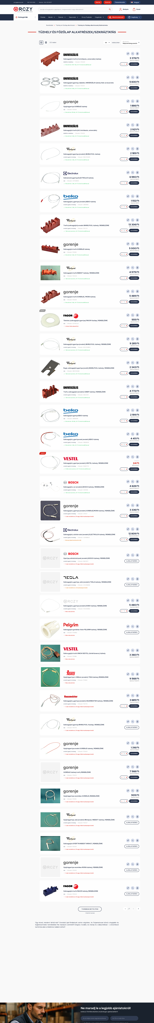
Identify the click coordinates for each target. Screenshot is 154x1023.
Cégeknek (98, 17)
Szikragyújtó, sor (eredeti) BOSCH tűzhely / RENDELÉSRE (88, 487)
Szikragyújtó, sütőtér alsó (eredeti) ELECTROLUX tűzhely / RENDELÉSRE (89, 534)
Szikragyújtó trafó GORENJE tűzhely (81, 249)
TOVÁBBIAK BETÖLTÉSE (92, 909)
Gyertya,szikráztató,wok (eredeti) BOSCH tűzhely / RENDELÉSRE (91, 558)
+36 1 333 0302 (31, 2)
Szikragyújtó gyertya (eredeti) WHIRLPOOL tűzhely (86, 154)
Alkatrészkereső (117, 17)
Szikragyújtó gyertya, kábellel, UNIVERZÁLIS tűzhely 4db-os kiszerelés (93, 83)
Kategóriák (23, 17)
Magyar (136, 2)
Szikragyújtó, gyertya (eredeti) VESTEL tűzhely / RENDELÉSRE (90, 463)
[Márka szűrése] (27, 63)
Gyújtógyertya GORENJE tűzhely (79, 106)
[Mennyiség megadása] (124, 64)
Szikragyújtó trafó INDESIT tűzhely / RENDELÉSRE (86, 273)
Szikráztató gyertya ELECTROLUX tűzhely (83, 178)
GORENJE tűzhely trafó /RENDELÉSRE (81, 772)
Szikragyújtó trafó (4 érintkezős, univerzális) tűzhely (86, 59)
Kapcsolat (72, 17)
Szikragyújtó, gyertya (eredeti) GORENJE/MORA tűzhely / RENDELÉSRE (88, 511)
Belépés (124, 9)
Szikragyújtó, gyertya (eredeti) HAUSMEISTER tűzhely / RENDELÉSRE (92, 701)
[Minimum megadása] (21, 129)
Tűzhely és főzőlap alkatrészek (65, 25)
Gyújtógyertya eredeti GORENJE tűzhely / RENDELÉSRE (88, 748)
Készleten (20, 53)
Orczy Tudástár (87, 17)
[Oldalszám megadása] (125, 909)
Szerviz (107, 2)
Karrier (98, 2)
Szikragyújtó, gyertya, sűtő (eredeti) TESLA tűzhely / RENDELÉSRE (92, 582)
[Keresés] (75, 9)
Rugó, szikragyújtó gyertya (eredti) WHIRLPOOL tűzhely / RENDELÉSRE (88, 368)
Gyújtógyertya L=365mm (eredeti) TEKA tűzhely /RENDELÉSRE (90, 677)
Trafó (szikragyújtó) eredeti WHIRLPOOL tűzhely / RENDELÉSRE (90, 225)
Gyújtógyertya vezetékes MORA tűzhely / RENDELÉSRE (87, 867)
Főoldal (42, 17)
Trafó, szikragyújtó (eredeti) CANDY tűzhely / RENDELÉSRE (89, 392)
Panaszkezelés (120, 2)
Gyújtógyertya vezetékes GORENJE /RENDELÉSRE (86, 796)
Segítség (134, 17)
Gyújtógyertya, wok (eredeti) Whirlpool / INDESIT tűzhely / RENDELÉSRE (93, 820)
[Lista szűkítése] (27, 47)
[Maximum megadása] (34, 129)
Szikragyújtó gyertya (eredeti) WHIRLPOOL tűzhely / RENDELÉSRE (91, 344)
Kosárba (134, 64)
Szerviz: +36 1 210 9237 (45, 2)
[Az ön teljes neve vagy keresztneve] (95, 1018)
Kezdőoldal (49, 25)
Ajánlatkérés (131, 561)
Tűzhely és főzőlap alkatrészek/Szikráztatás (92, 25)
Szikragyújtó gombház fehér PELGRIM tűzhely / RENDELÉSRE (89, 630)
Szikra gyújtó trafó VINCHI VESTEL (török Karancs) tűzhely (89, 653)
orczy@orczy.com (18, 2)
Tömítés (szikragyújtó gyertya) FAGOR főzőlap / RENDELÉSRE (90, 320)
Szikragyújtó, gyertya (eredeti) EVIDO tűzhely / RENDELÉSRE (89, 606)
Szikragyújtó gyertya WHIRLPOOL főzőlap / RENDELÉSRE (88, 725)
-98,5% (47, 453)
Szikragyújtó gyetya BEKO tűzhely (80, 416)
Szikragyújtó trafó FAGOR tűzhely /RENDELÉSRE (85, 891)
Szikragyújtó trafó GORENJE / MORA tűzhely (84, 297)
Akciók (50, 17)
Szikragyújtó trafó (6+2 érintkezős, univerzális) (84, 130)
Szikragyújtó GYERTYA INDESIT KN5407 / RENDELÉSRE (87, 843)
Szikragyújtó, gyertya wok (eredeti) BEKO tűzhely (85, 439)
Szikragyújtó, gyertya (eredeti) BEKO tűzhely (84, 202)
